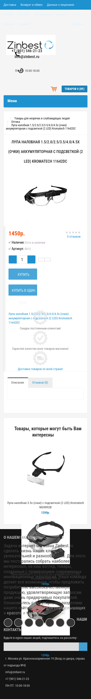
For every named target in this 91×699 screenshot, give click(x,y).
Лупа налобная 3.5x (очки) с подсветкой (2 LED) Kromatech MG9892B (45, 505)
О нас (76, 14)
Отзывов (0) (40, 382)
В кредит (24, 24)
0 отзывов (74, 236)
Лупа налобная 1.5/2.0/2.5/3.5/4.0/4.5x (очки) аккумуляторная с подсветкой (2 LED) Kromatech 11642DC (41, 127)
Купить (22, 275)
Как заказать (43, 14)
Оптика (15, 122)
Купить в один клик (22, 292)
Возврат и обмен (31, 5)
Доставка (10, 5)
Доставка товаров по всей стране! (40, 369)
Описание (17, 382)
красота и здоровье (25, 613)
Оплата (8, 14)
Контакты (23, 14)
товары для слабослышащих (58, 608)
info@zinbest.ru (27, 56)
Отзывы (9, 24)
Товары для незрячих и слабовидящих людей (42, 118)
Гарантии (62, 14)
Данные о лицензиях (60, 5)
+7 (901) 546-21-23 (27, 51)
